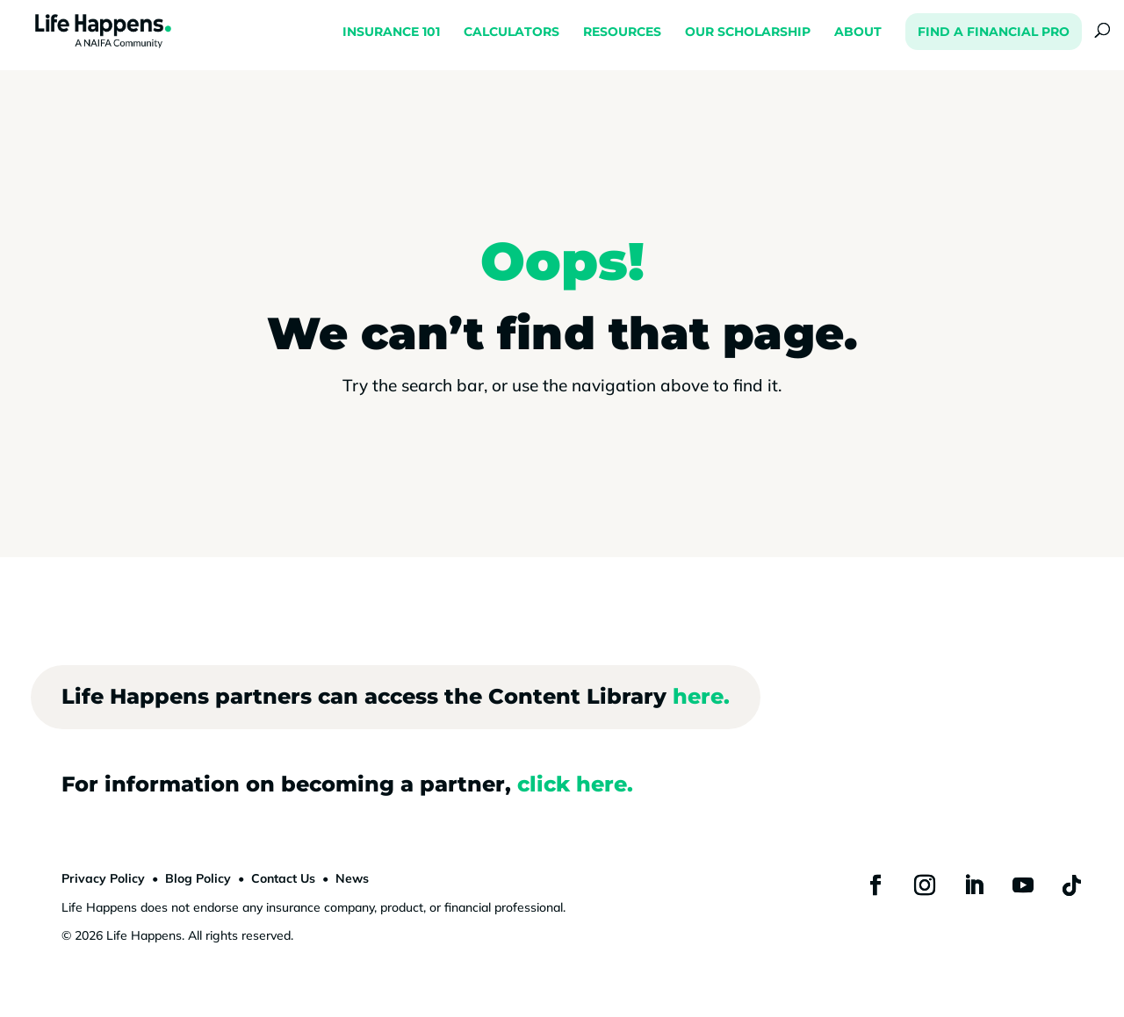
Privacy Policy (103, 878)
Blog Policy (198, 878)
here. (701, 696)
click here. (575, 784)
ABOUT (858, 32)
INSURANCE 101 (391, 32)
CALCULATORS (511, 32)
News (352, 878)
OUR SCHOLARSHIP (748, 32)
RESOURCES (622, 32)
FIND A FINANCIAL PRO (994, 31)
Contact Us (283, 878)
